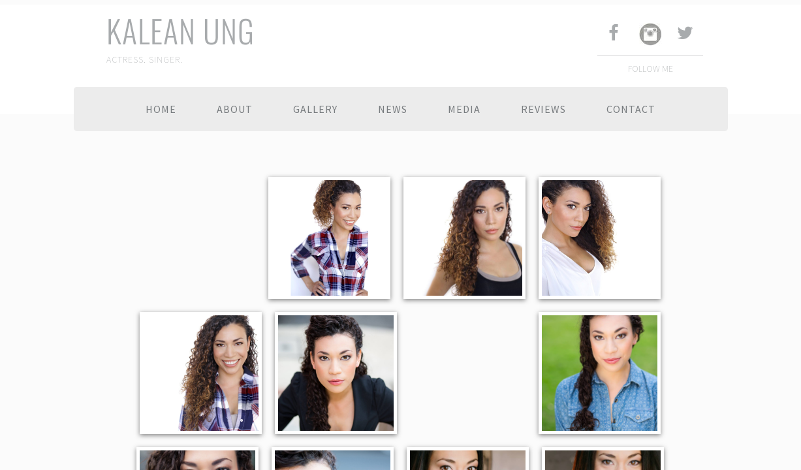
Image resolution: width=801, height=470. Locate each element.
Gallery (315, 109)
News (392, 109)
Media (464, 109)
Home (161, 109)
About (235, 109)
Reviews (543, 109)
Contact (630, 109)
